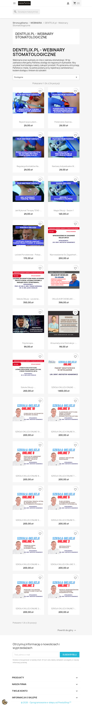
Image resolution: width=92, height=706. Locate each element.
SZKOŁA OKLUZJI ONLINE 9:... (63, 431)
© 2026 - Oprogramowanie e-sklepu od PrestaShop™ (46, 702)
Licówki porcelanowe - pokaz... (28, 254)
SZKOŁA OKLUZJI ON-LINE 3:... (64, 564)
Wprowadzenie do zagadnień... (64, 254)
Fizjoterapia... (28, 343)
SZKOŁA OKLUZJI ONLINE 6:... (28, 520)
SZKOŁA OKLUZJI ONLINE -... (63, 387)
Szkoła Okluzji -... (28, 387)
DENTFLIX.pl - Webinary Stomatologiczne (34, 35)
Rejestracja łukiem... (28, 122)
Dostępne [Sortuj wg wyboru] (46, 77)
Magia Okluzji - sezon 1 (64, 210)
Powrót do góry (67, 630)
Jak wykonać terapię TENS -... (28, 210)
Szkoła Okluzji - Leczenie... (28, 299)
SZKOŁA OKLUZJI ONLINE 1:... (63, 608)
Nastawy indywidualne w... (64, 166)
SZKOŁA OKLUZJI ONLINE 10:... (28, 431)
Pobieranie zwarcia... (63, 122)
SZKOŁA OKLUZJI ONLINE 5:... (63, 520)
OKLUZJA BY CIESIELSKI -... (63, 299)
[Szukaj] (26, 11)
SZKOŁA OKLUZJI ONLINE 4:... (28, 564)
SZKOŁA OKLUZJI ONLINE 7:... (63, 476)
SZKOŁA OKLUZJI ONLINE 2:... (28, 608)
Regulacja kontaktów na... (28, 166)
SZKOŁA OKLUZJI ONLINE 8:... (28, 476)
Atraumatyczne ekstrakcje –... (63, 343)
